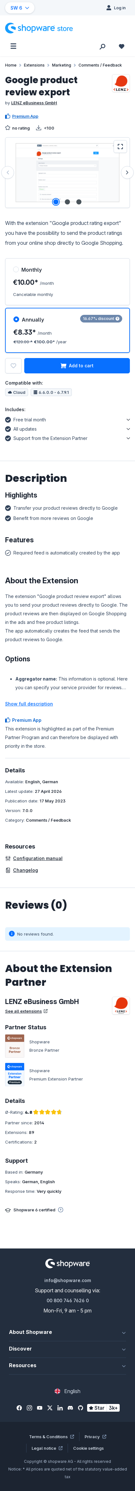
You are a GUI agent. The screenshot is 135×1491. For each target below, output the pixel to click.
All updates (21, 428)
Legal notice (47, 1448)
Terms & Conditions (51, 1436)
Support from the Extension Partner (46, 437)
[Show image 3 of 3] (78, 201)
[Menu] (13, 46)
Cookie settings (88, 1448)
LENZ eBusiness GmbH (34, 102)
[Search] (102, 46)
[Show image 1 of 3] (55, 201)
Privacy (95, 1436)
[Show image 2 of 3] (67, 201)
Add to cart (77, 366)
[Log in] (116, 7)
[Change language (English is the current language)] (67, 1391)
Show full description (29, 703)
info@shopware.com (67, 1280)
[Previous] (7, 172)
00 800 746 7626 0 (68, 1300)
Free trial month (25, 418)
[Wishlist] (121, 46)
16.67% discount (101, 318)
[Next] (127, 172)
